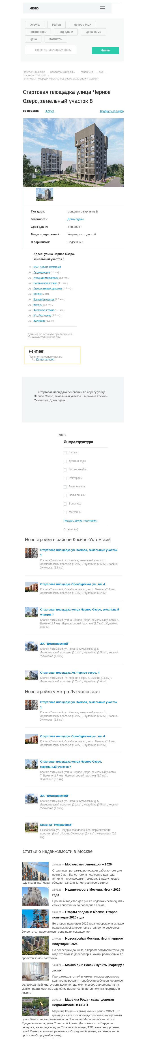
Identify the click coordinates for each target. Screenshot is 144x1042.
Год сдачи (66, 31)
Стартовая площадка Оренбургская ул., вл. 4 (72, 584)
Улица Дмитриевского (46, 277)
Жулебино (39, 320)
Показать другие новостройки (80, 521)
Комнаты (55, 39)
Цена (33, 39)
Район (56, 24)
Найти (105, 50)
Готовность (38, 31)
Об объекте (31, 111)
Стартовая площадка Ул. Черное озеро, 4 (69, 672)
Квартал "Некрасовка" (56, 824)
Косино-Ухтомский (50, 266)
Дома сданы (76, 219)
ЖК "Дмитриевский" (54, 643)
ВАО (36, 266)
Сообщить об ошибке (112, 111)
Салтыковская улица (45, 283)
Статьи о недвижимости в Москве (58, 851)
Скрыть (68, 529)
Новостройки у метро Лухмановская (62, 691)
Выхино (38, 304)
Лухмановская (42, 272)
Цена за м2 (93, 31)
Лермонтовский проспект (48, 288)
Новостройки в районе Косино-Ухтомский (68, 539)
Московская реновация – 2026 (88, 864)
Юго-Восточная (42, 315)
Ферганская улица (44, 310)
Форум (49, 111)
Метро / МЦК (82, 24)
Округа (35, 24)
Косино (38, 293)
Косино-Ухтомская (44, 299)
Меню (34, 9)
